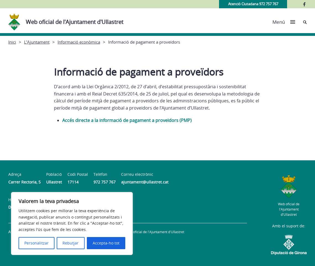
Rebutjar (71, 243)
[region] (72, 223)
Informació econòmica (79, 42)
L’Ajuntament (37, 42)
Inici (12, 42)
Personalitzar (36, 243)
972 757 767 (104, 182)
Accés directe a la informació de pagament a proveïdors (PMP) (127, 120)
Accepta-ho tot (106, 243)
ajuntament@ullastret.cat (144, 182)
